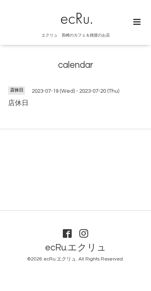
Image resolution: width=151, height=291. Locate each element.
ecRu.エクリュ (75, 247)
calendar (75, 65)
